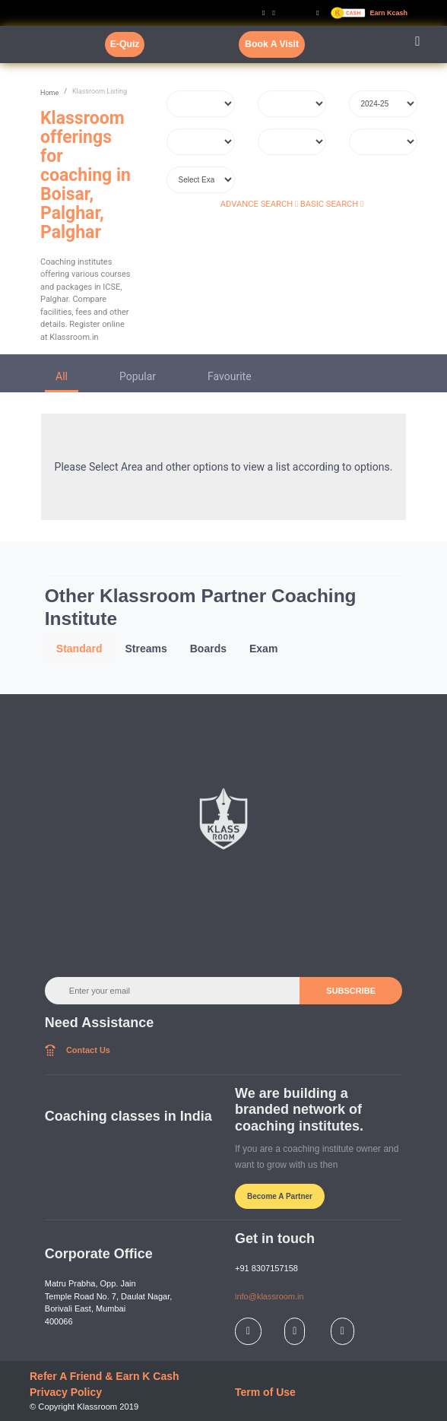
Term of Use (265, 1392)
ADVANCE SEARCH (259, 204)
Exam (263, 648)
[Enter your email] (172, 990)
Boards (208, 648)
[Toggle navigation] (417, 44)
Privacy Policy (66, 1392)
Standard (79, 648)
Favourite (230, 376)
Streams (145, 648)
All (61, 376)
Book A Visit (272, 44)
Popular (137, 376)
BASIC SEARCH (331, 204)
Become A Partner (279, 1196)
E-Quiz (125, 44)
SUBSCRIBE (351, 990)
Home (49, 93)
